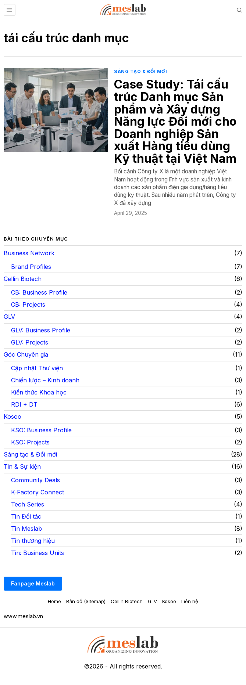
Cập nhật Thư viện (37, 368)
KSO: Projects (30, 442)
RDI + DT (24, 404)
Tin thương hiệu (33, 540)
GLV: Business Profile (40, 330)
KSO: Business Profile (41, 430)
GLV (9, 316)
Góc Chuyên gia (26, 354)
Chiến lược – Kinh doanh (45, 380)
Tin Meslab (26, 528)
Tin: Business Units (37, 552)
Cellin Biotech (23, 278)
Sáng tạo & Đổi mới (140, 71)
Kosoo (12, 416)
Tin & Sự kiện (22, 466)
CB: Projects (28, 304)
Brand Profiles (31, 266)
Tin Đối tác (26, 516)
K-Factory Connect (37, 492)
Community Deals (35, 480)
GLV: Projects (29, 342)
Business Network (29, 253)
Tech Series (27, 504)
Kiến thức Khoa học (39, 392)
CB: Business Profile (39, 292)
